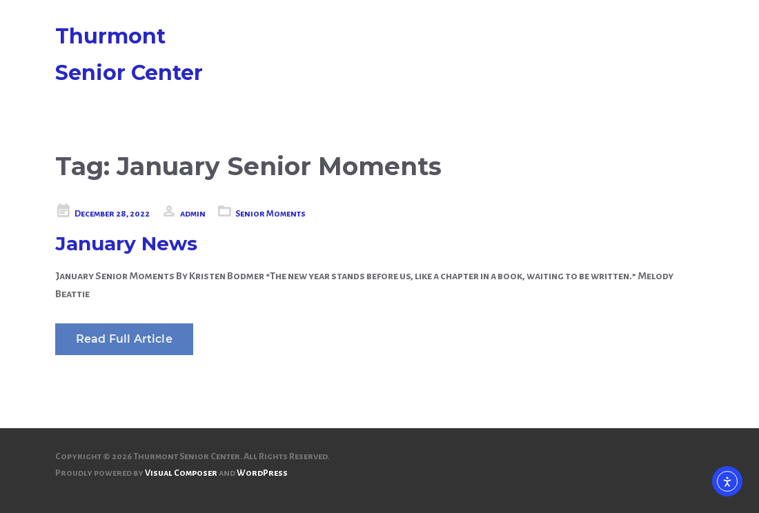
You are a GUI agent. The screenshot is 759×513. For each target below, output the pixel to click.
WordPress (262, 473)
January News (126, 243)
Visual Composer (181, 473)
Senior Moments (270, 214)
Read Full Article (124, 338)
